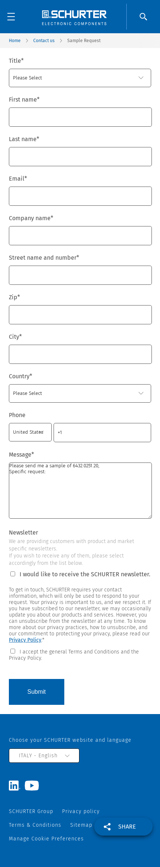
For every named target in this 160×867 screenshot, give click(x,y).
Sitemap (81, 825)
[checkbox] (80, 654)
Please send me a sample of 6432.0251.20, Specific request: (80, 490)
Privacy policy (81, 811)
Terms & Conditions (35, 825)
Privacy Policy (25, 640)
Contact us (44, 40)
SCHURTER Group (31, 811)
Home (15, 40)
